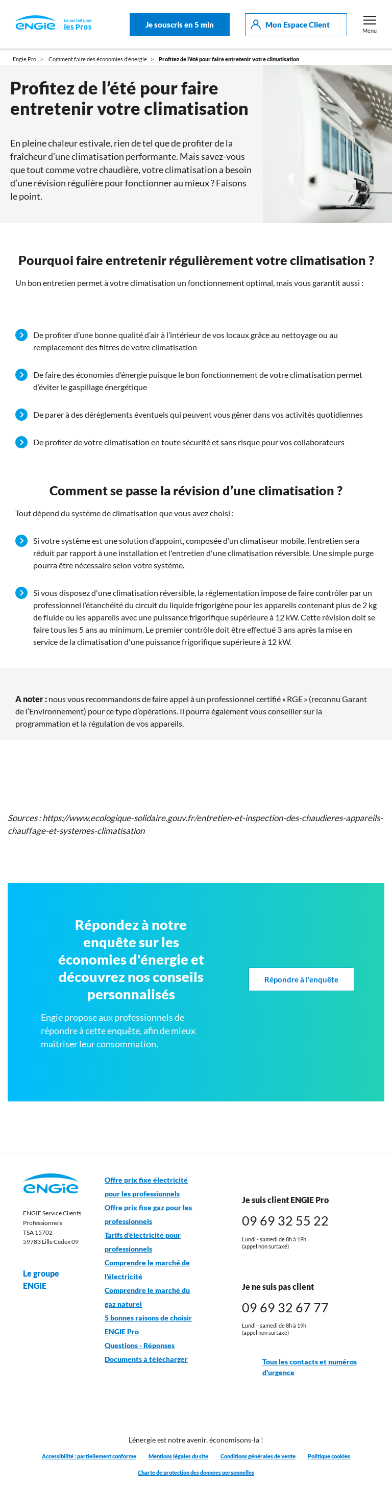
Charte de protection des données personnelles (196, 1472)
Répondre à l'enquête (301, 979)
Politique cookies (329, 1456)
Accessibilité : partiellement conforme (89, 1456)
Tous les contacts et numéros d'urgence (299, 1367)
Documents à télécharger (146, 1359)
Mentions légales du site (178, 1456)
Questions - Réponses (140, 1345)
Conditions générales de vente (258, 1456)
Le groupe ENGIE (51, 1279)
